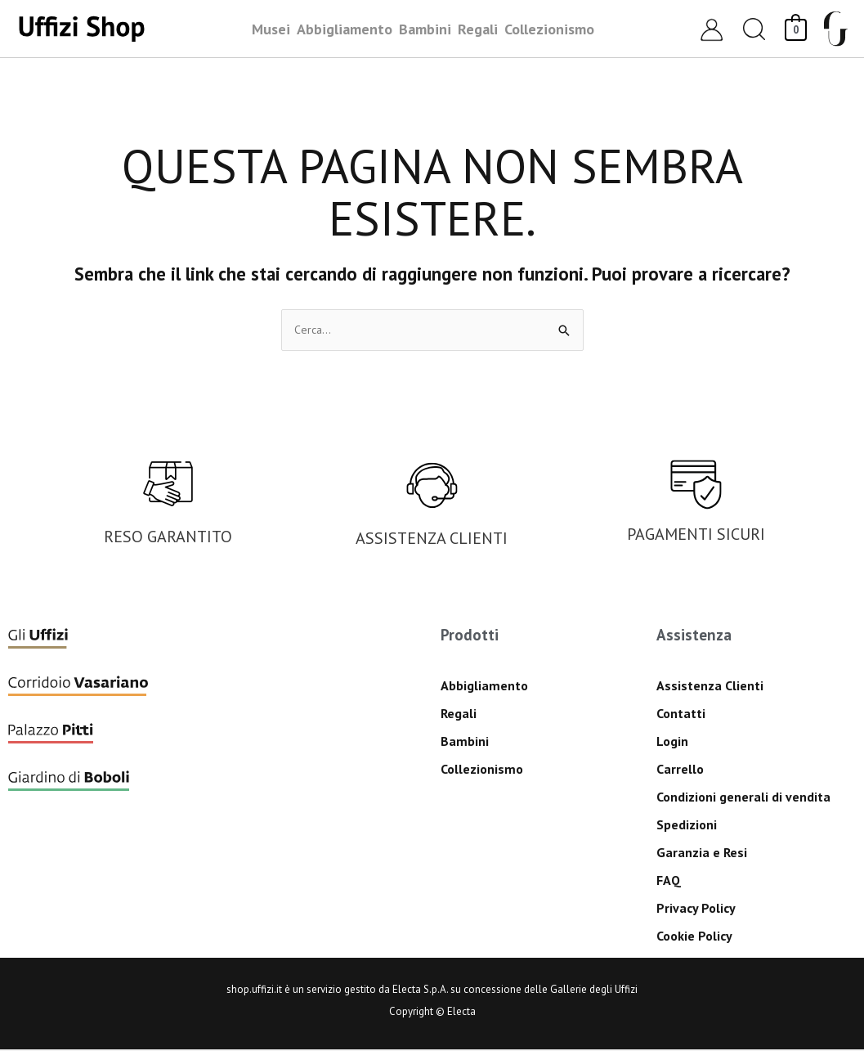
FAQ (668, 882)
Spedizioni (686, 826)
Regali (459, 715)
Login (672, 742)
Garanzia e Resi (701, 854)
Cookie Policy (694, 937)
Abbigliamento (484, 687)
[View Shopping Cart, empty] (796, 28)
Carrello (680, 770)
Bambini (465, 742)
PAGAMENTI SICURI (696, 535)
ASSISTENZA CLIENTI (432, 539)
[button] (754, 29)
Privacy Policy (696, 909)
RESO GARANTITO (168, 538)
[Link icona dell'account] (711, 29)
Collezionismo (482, 770)
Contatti (680, 715)
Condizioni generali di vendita (743, 798)
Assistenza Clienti (709, 687)
